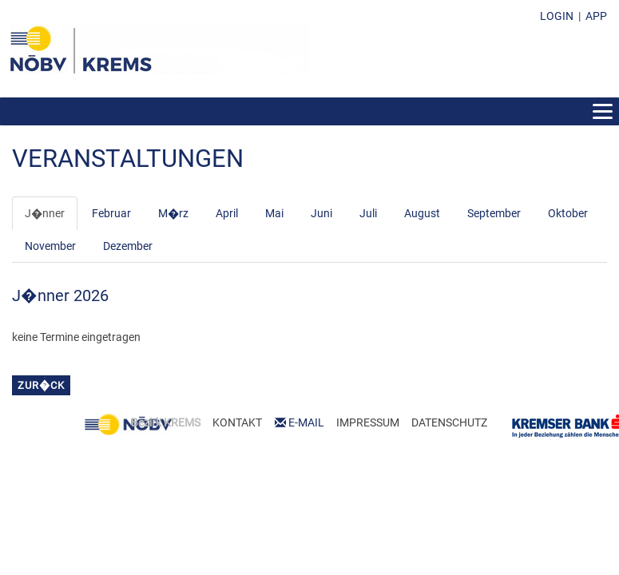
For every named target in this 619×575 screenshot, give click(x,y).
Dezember (128, 246)
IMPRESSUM (367, 422)
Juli (368, 213)
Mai (274, 213)
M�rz (173, 213)
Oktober (568, 213)
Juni (321, 213)
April (227, 213)
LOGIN (556, 16)
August (422, 213)
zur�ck (41, 385)
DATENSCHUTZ (449, 422)
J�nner (45, 213)
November (50, 246)
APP (596, 16)
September (494, 213)
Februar (111, 213)
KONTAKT (237, 422)
